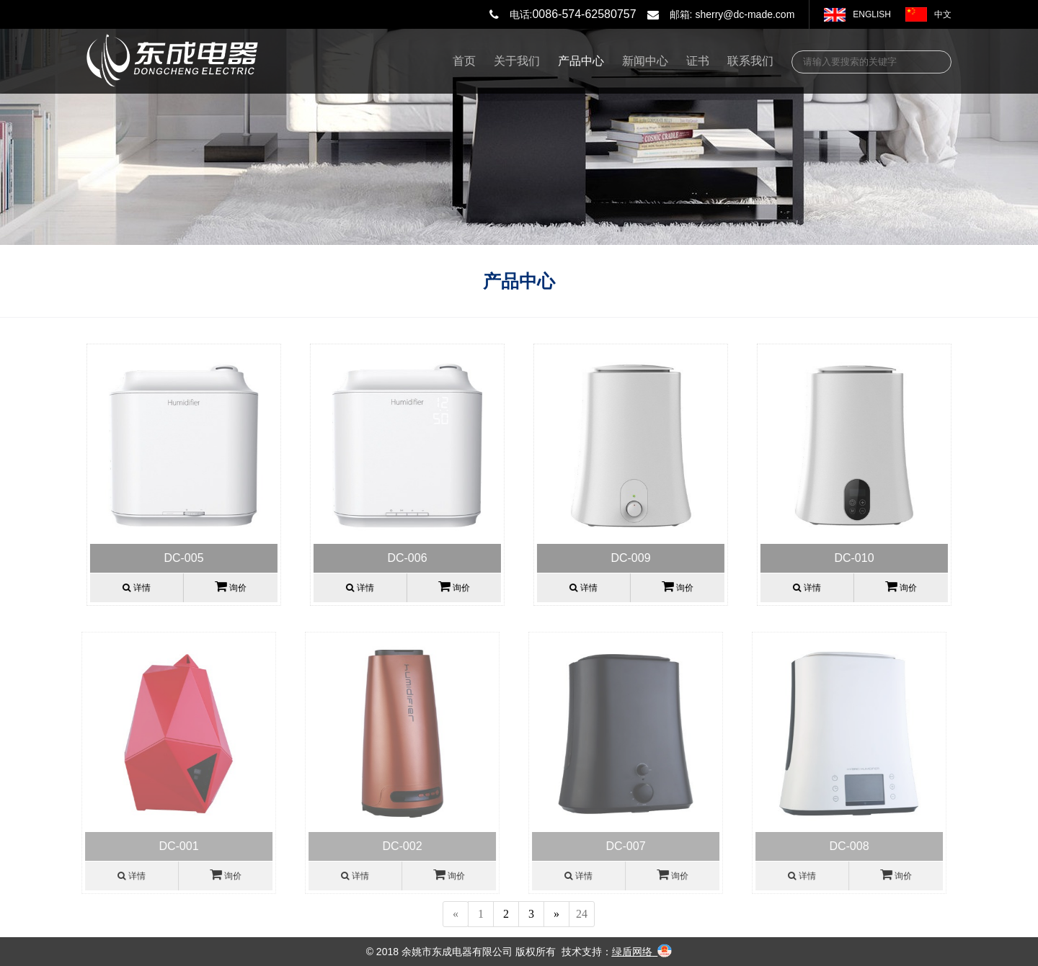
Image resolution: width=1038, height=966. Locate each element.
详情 (135, 588)
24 (581, 914)
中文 (943, 14)
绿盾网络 (632, 951)
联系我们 (750, 61)
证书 (697, 61)
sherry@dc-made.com (744, 14)
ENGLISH (872, 14)
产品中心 (581, 61)
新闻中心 (645, 61)
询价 (229, 586)
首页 (464, 61)
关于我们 (517, 61)
